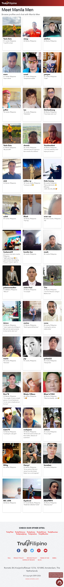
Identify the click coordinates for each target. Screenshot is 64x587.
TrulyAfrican (41, 532)
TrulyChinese (20, 532)
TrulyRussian (53, 532)
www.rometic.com (32, 579)
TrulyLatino (32, 534)
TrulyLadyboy (21, 534)
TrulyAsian (31, 532)
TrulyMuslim (43, 534)
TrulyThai (9, 532)
